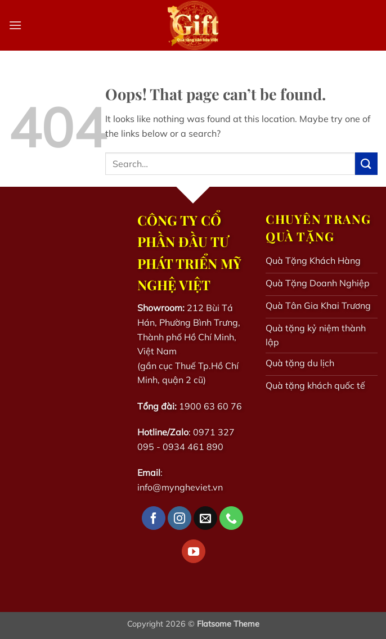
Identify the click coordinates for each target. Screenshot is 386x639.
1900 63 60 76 (210, 406)
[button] (15, 25)
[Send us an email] (205, 518)
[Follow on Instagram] (179, 518)
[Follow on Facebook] (153, 518)
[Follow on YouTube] (193, 551)
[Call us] (231, 518)
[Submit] (366, 163)
